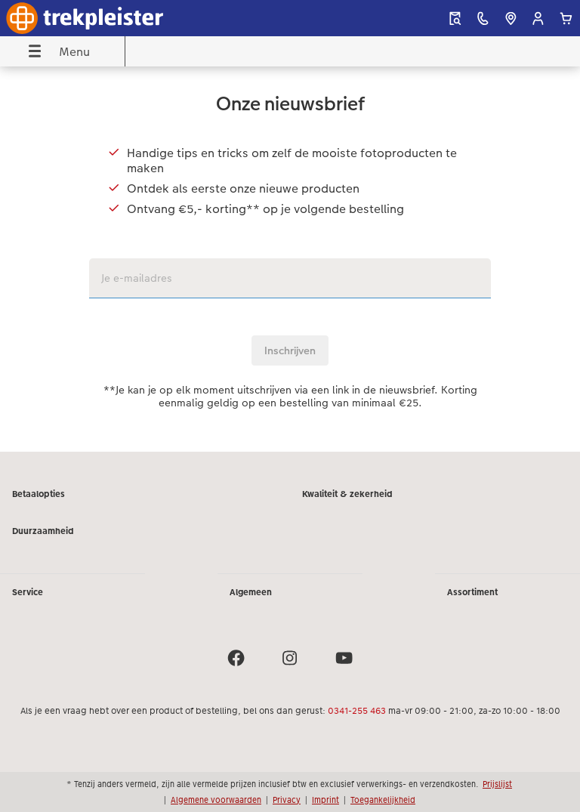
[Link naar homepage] (110, 18)
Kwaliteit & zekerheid (347, 494)
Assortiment (472, 592)
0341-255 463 (357, 711)
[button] (538, 18)
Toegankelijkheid (382, 800)
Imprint (325, 800)
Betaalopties (38, 494)
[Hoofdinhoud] (290, 259)
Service (27, 592)
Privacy (287, 800)
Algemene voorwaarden (216, 800)
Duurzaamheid (43, 531)
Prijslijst (497, 784)
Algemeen (251, 592)
